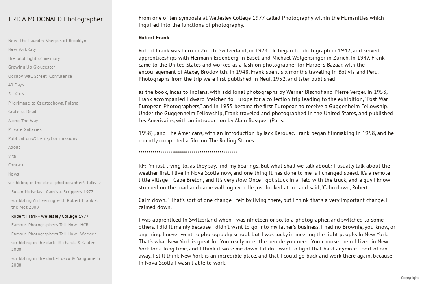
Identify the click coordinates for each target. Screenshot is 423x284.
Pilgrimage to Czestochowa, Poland (43, 103)
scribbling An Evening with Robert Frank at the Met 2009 (54, 204)
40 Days (16, 85)
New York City (25, 49)
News (13, 174)
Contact (16, 165)
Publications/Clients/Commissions (42, 138)
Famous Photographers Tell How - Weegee (54, 234)
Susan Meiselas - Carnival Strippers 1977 (52, 191)
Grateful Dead (22, 111)
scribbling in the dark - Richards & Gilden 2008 (53, 246)
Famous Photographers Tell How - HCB (50, 225)
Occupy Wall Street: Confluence (40, 76)
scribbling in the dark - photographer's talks (55, 182)
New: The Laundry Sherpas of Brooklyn (47, 40)
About (14, 147)
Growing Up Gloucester (32, 67)
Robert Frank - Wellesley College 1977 (50, 216)
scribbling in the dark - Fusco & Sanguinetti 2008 (55, 262)
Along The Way (26, 120)
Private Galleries (25, 129)
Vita (12, 156)
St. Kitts (16, 94)
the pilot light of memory (34, 58)
